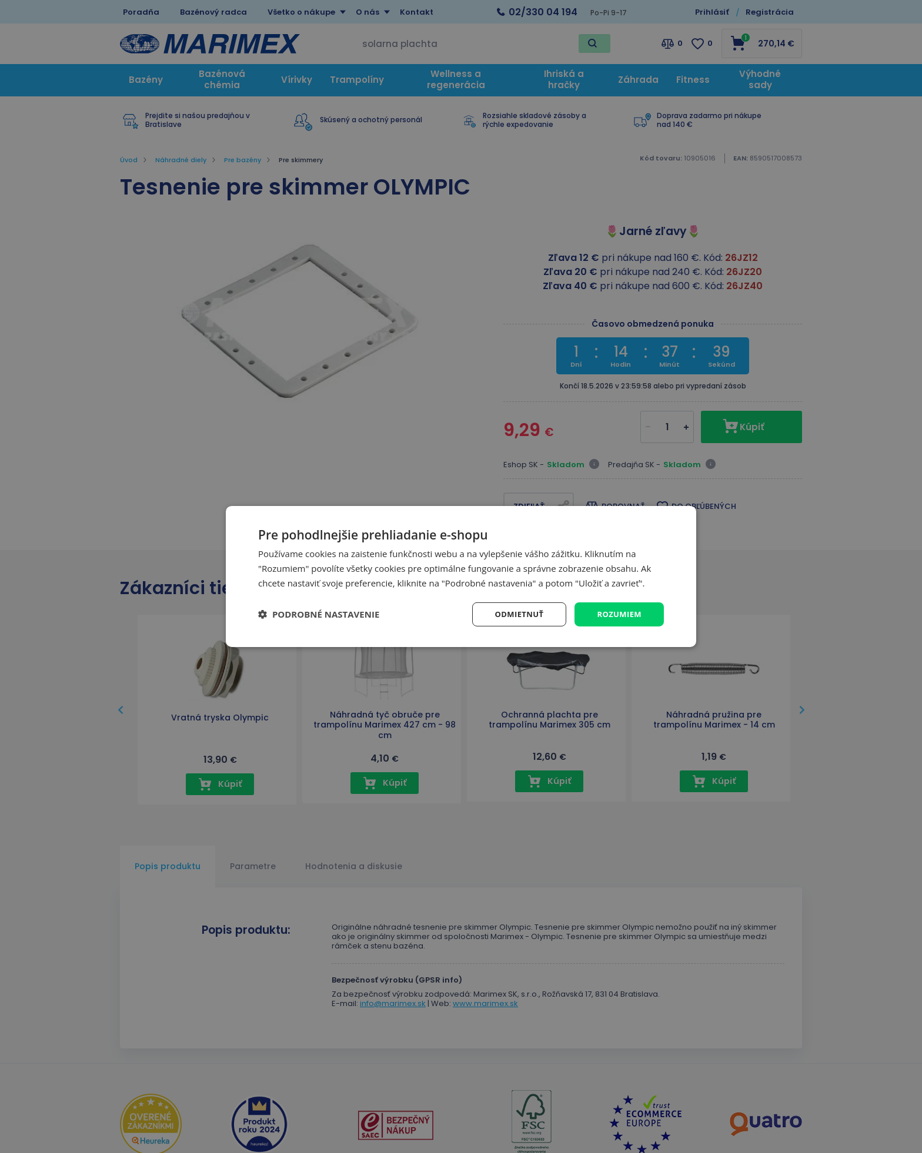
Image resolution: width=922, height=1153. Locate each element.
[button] (318, 614)
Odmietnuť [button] (514, 613)
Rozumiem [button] (618, 613)
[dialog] (461, 576)
